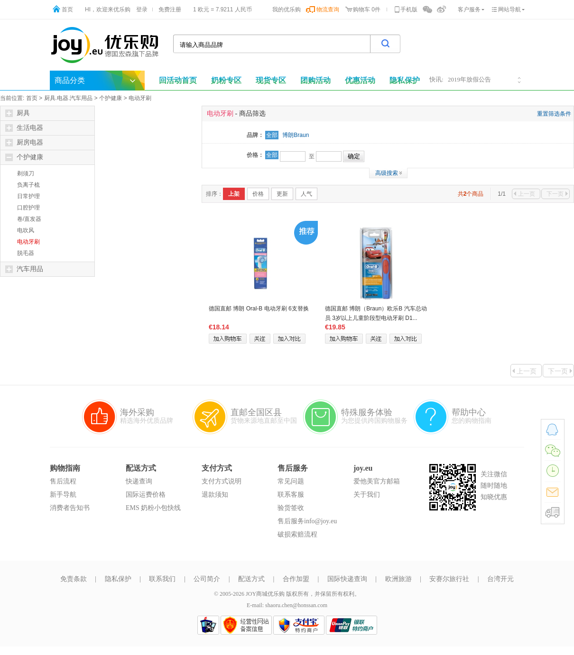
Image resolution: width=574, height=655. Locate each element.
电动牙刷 (140, 98)
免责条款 (73, 578)
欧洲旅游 (398, 578)
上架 (234, 194)
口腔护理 (28, 207)
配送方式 (251, 578)
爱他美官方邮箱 (376, 481)
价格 (258, 194)
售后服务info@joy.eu (307, 521)
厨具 (17, 113)
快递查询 (139, 481)
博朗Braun (295, 135)
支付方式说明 (221, 481)
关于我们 (366, 494)
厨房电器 (24, 142)
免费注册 (169, 9)
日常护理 (28, 196)
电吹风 (25, 230)
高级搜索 (386, 173)
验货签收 (291, 507)
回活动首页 (178, 80)
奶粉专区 (226, 80)
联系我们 (162, 578)
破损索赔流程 (297, 534)
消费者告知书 (70, 507)
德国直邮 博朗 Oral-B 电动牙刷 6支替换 (259, 308)
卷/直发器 (29, 219)
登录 (142, 9)
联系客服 (291, 494)
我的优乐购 (286, 9)
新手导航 (63, 494)
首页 (67, 9)
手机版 (408, 9)
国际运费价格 (146, 494)
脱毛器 (25, 253)
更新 (282, 194)
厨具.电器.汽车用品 (68, 98)
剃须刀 (25, 173)
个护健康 (110, 98)
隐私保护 (118, 578)
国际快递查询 (347, 578)
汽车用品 (24, 269)
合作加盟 (296, 578)
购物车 (361, 9)
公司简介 (207, 578)
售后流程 (63, 481)
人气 (306, 194)
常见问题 (291, 481)
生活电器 (24, 128)
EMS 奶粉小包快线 (153, 507)
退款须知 (215, 494)
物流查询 (327, 9)
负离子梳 (28, 185)
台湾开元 (500, 578)
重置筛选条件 (554, 113)
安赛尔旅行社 (449, 578)
